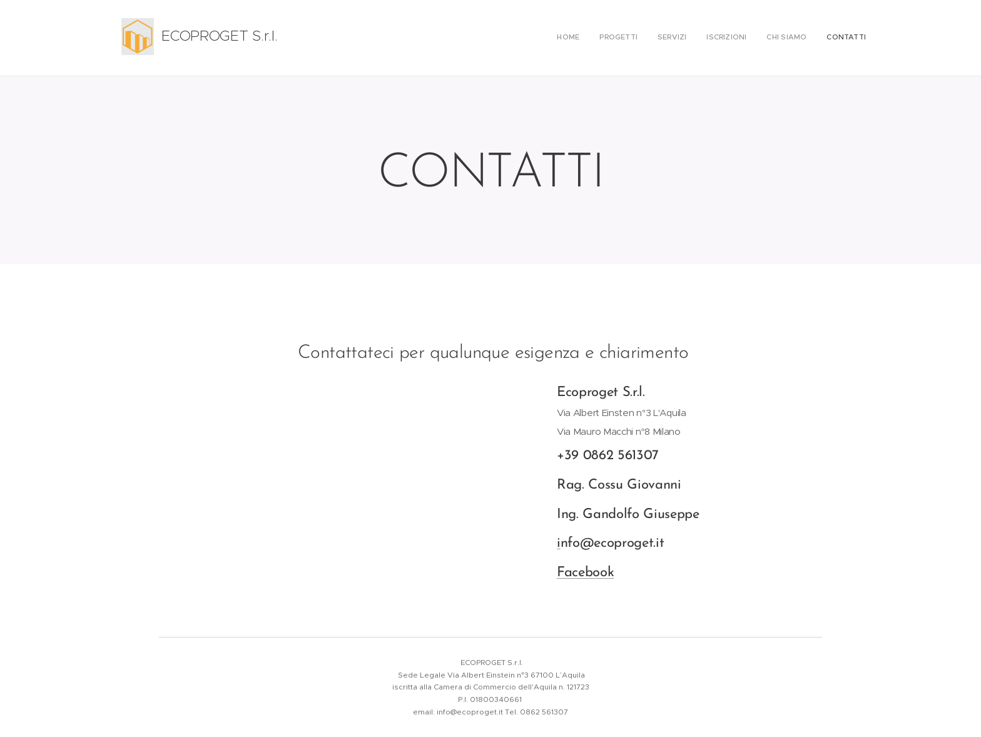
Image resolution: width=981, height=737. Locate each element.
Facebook (585, 573)
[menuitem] (769, 38)
